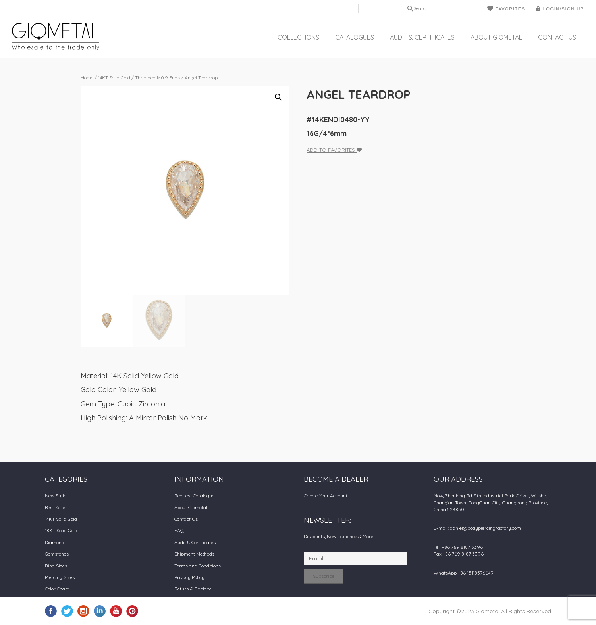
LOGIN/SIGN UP (559, 9)
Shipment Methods (194, 554)
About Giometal (496, 37)
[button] (278, 97)
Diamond (54, 542)
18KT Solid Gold (61, 530)
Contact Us (557, 37)
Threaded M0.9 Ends (157, 78)
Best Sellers (57, 507)
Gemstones (57, 554)
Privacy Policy (189, 577)
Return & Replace (193, 589)
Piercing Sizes (60, 577)
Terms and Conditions (197, 566)
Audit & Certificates (422, 37)
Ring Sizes (56, 566)
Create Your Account (325, 495)
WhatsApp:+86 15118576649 (464, 573)
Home (87, 78)
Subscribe (323, 576)
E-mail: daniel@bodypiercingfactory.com (477, 528)
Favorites (506, 9)
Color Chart (57, 589)
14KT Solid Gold (114, 78)
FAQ (179, 530)
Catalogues (354, 37)
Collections (298, 37)
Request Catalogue (194, 495)
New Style (55, 495)
